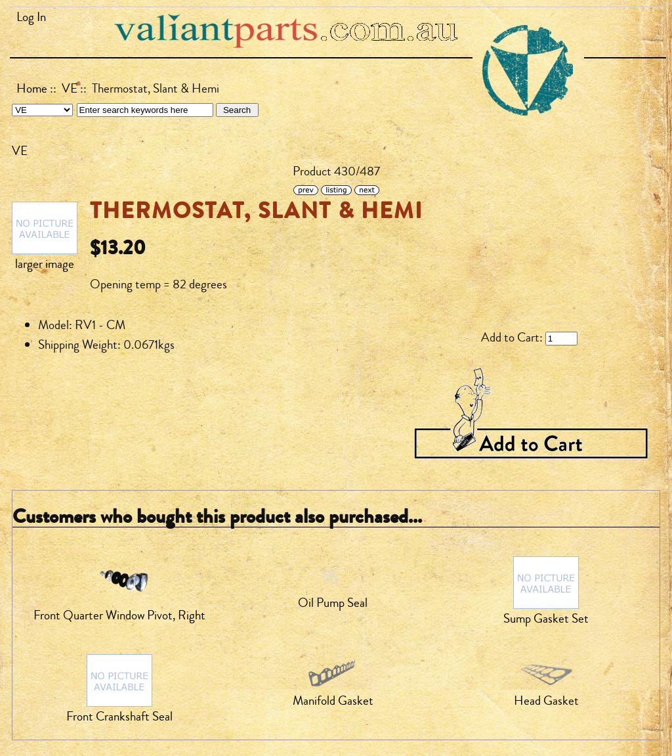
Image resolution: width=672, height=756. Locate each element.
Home (31, 88)
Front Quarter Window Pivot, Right (119, 615)
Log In (31, 17)
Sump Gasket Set (546, 619)
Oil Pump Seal (333, 603)
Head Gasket (546, 701)
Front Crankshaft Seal (119, 716)
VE (69, 88)
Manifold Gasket (333, 701)
